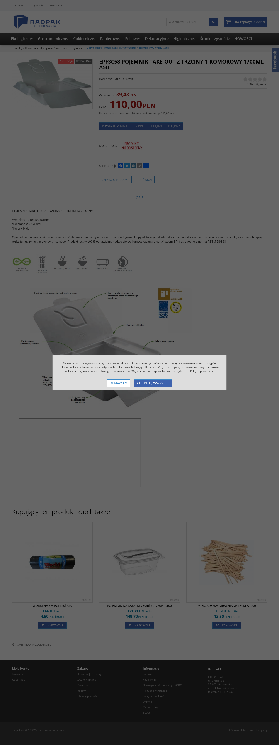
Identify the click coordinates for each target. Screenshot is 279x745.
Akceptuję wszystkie (152, 383)
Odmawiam (119, 383)
